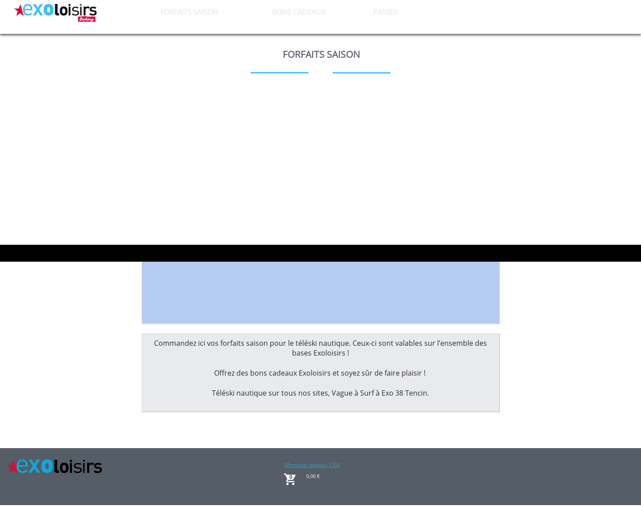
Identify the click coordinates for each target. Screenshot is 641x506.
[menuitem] (189, 12)
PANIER (385, 12)
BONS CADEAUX (298, 12)
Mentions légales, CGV (312, 465)
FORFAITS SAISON (189, 12)
